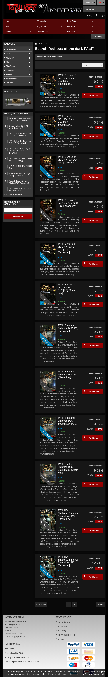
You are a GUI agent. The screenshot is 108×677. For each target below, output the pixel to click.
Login (100, 15)
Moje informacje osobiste (66, 635)
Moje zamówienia (63, 622)
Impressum (9, 649)
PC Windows (47, 22)
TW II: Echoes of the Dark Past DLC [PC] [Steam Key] (68, 203)
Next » (101, 604)
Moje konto (63, 617)
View (60, 88)
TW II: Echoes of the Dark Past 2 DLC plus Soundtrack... (66, 79)
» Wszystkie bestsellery (14, 194)
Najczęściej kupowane (16, 114)
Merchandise (42, 31)
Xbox (17, 27)
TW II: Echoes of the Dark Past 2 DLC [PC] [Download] (66, 248)
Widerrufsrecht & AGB (14, 653)
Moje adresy (61, 631)
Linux (8, 54)
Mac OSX (78, 22)
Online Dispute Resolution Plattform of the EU (23, 662)
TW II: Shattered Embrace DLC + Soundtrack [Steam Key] (68, 468)
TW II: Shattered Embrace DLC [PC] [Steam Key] (68, 374)
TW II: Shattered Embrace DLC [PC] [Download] (68, 328)
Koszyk (88, 9)
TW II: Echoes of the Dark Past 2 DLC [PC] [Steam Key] (67, 289)
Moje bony (60, 639)
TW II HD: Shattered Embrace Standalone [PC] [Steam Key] (68, 514)
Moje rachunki (62, 626)
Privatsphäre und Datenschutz (17, 657)
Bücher (17, 32)
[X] (102, 674)
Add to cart (91, 95)
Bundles (78, 32)
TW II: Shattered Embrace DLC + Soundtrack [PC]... (67, 421)
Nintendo (78, 27)
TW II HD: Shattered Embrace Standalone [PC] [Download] (68, 561)
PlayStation (47, 27)
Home (8, 21)
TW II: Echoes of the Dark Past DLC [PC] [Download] (68, 160)
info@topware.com (18, 637)
